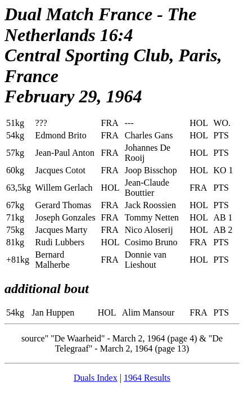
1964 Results (147, 377)
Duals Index (96, 377)
